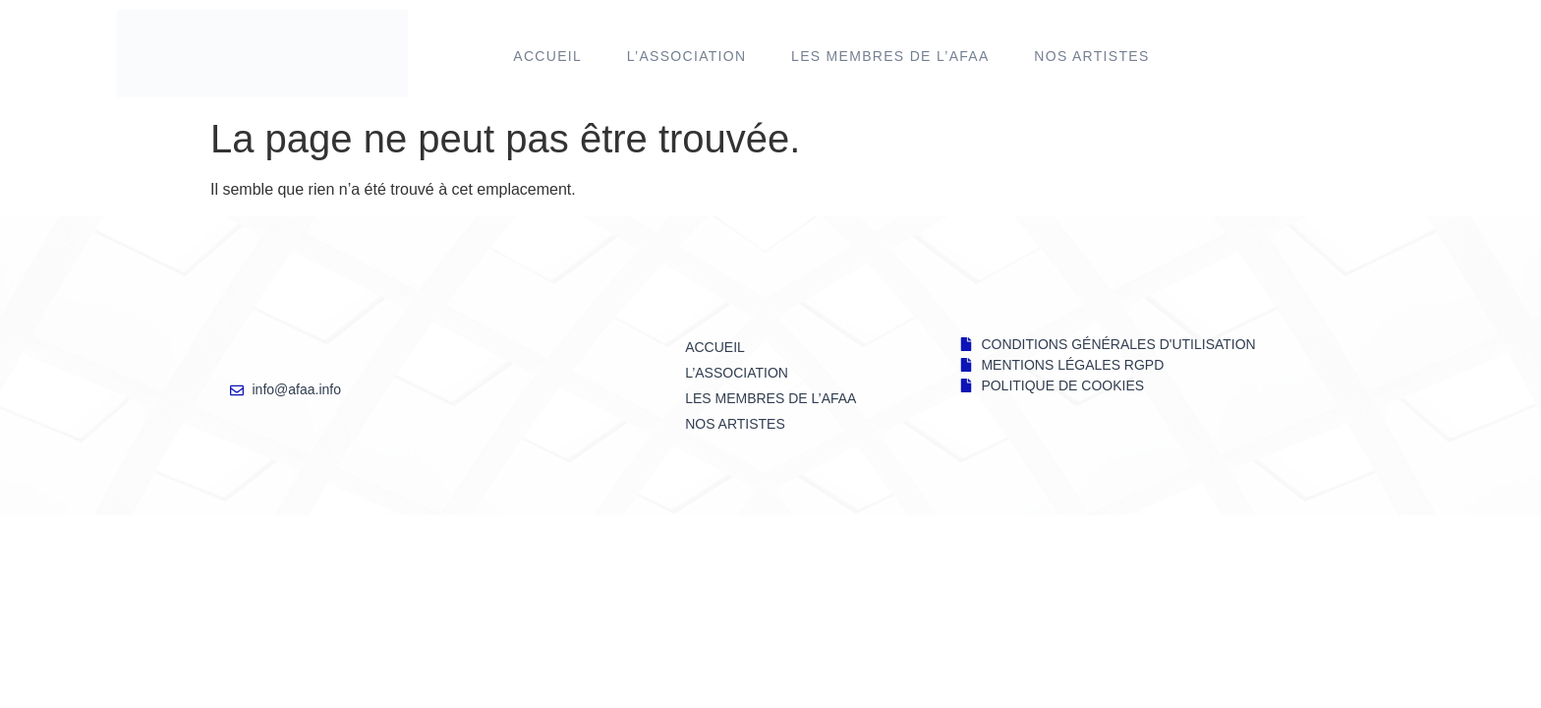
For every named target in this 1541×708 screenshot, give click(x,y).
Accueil (547, 56)
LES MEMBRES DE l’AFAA (890, 56)
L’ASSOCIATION (687, 56)
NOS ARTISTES (1091, 56)
